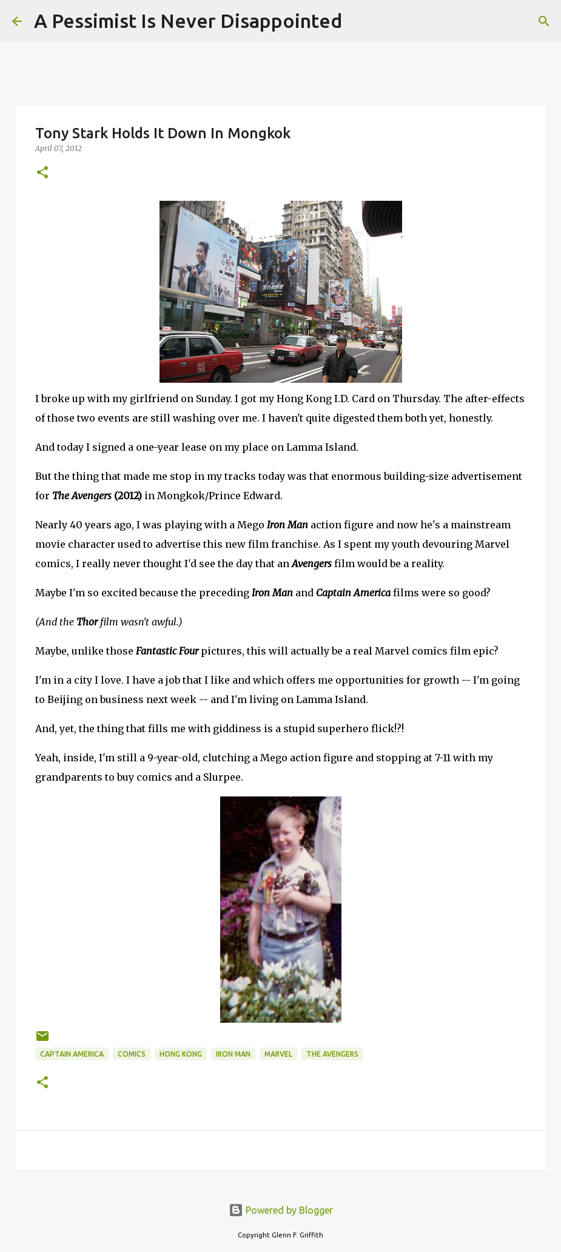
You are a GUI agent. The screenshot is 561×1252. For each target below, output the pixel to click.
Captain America (72, 1054)
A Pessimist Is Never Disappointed (188, 21)
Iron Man (233, 1054)
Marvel (278, 1054)
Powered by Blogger (281, 1210)
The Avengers (332, 1054)
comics (132, 1054)
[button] (42, 173)
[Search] (359, 21)
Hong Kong (181, 1054)
